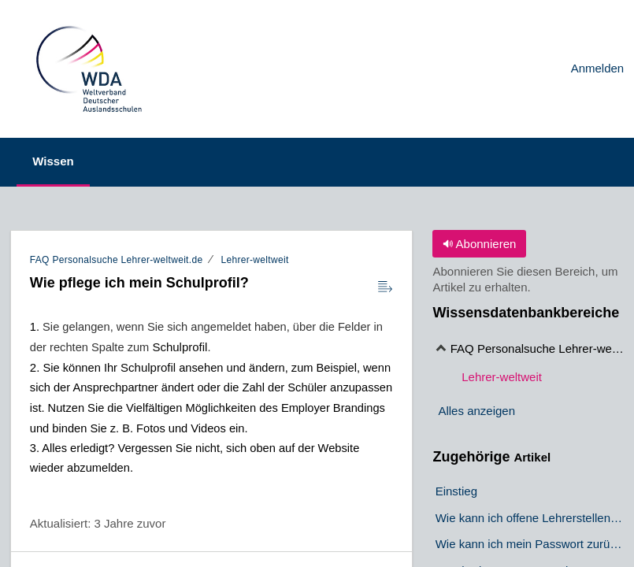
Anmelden (598, 68)
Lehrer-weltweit (254, 259)
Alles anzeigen (476, 410)
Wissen (58, 161)
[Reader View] (385, 287)
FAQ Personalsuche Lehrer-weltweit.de (116, 259)
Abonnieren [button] (479, 243)
